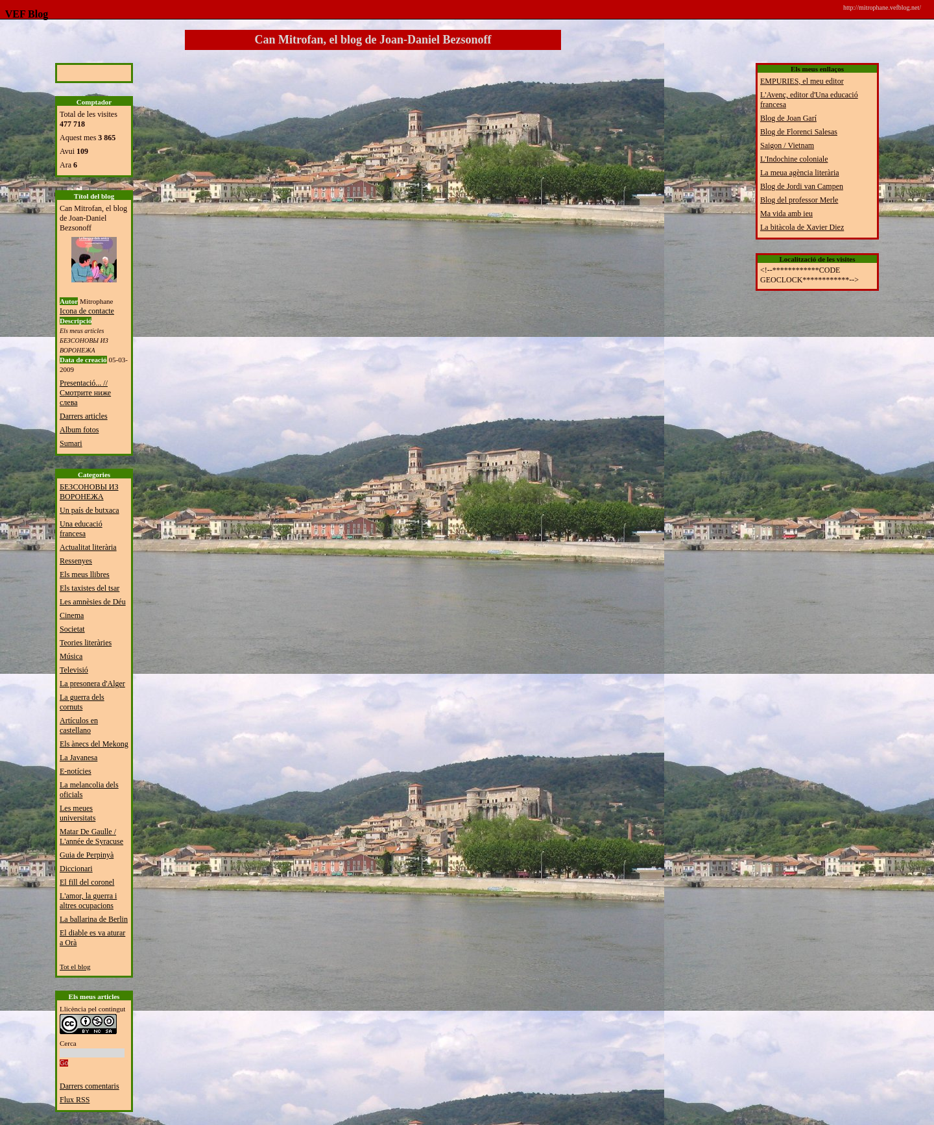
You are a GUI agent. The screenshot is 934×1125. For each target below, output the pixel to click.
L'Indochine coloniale (794, 159)
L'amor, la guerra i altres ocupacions (88, 900)
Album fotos (79, 429)
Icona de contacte (87, 310)
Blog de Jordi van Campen (801, 186)
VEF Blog (24, 13)
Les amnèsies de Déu (93, 601)
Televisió (74, 669)
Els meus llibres (85, 574)
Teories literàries (86, 642)
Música (71, 656)
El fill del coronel (87, 882)
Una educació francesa (81, 528)
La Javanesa (78, 757)
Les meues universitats (77, 813)
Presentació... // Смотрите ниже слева (85, 392)
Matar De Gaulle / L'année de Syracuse (91, 836)
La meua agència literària (799, 172)
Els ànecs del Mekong (94, 743)
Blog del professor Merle (799, 199)
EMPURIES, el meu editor (802, 81)
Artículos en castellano (79, 725)
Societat (72, 629)
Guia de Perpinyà (87, 854)
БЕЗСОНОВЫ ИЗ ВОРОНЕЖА (89, 491)
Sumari (71, 443)
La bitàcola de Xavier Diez (802, 227)
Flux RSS (75, 1099)
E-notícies (75, 771)
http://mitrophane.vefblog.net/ (882, 7)
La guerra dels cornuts (82, 702)
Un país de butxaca (89, 510)
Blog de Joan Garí (788, 118)
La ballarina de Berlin (94, 919)
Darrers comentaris (89, 1086)
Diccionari (76, 868)
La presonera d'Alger (92, 683)
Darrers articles (84, 416)
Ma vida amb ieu (786, 213)
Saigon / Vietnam (787, 145)
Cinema (72, 615)
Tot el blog (75, 966)
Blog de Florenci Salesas (798, 131)
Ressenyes (76, 560)
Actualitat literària (88, 547)
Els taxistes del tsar (89, 588)
